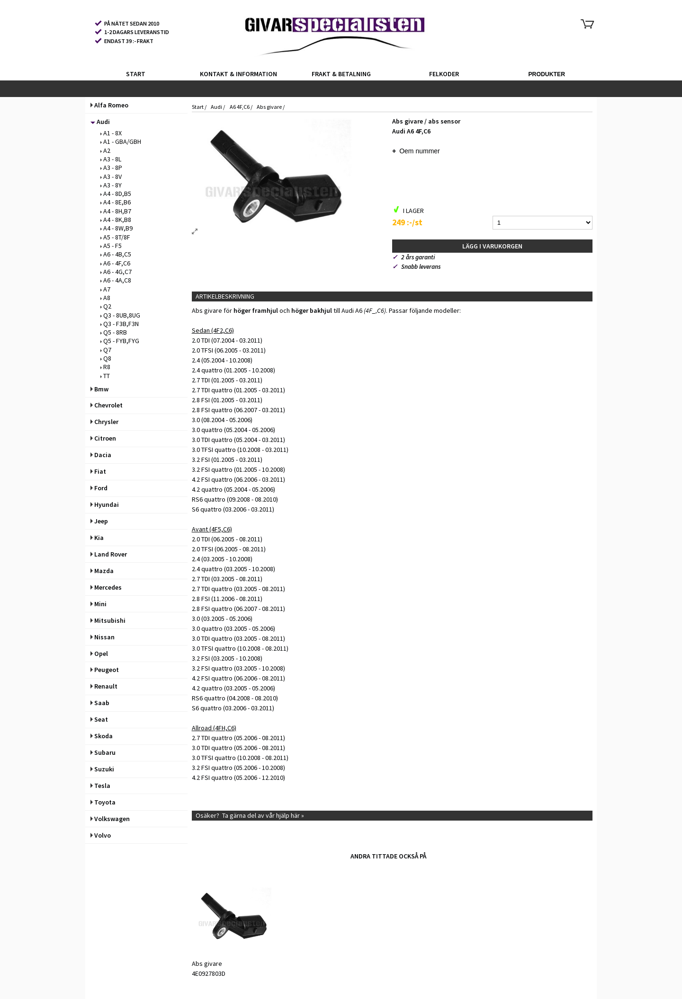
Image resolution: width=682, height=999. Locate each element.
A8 (105, 297)
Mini (98, 604)
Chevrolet (106, 405)
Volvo (100, 835)
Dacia (100, 455)
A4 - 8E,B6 (115, 202)
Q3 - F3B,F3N (119, 323)
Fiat (98, 471)
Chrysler (104, 421)
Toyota (103, 802)
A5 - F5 (111, 245)
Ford (99, 488)
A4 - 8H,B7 (115, 211)
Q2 (105, 306)
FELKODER (444, 74)
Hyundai (104, 504)
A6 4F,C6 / (241, 106)
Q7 (105, 349)
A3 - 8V (111, 176)
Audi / (218, 106)
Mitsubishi (108, 620)
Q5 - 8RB (113, 332)
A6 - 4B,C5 (115, 254)
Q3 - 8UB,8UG (120, 315)
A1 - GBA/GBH (120, 141)
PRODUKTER (546, 74)
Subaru (103, 752)
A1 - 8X (111, 133)
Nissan (102, 637)
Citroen (103, 438)
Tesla (100, 785)
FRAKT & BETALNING (341, 74)
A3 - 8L (110, 159)
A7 (105, 289)
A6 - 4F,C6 (115, 263)
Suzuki (102, 769)
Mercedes (106, 587)
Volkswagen (110, 818)
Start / (199, 106)
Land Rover (108, 554)
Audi (100, 121)
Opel (99, 653)
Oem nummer (419, 151)
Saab (99, 702)
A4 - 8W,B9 (116, 228)
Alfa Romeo (109, 105)
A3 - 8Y (111, 185)
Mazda (102, 570)
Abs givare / (271, 106)
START (135, 74)
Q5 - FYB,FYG (119, 340)
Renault (103, 686)
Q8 (105, 358)
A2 (105, 150)
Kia (97, 537)
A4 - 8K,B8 (115, 219)
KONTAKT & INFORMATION (238, 74)
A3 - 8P (111, 167)
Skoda (101, 736)
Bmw (99, 389)
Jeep (99, 521)
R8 (105, 366)
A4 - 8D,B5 (115, 193)
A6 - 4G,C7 (116, 271)
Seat (99, 719)
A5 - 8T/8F (115, 237)
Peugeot (104, 669)
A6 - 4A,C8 (115, 280)
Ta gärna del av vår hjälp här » (263, 815)
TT (105, 375)
